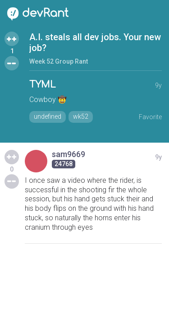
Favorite (150, 117)
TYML (42, 84)
